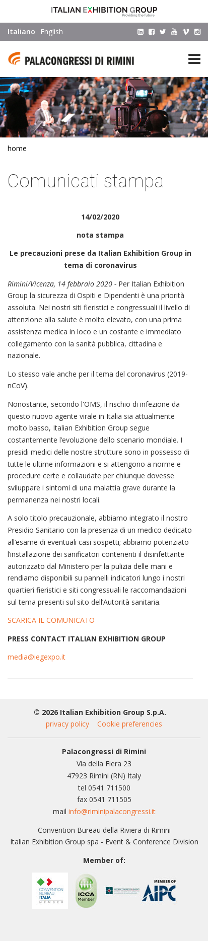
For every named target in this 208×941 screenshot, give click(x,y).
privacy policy (67, 724)
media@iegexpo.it (36, 657)
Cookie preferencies (129, 724)
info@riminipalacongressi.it (112, 811)
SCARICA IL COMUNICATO (51, 620)
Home (17, 148)
